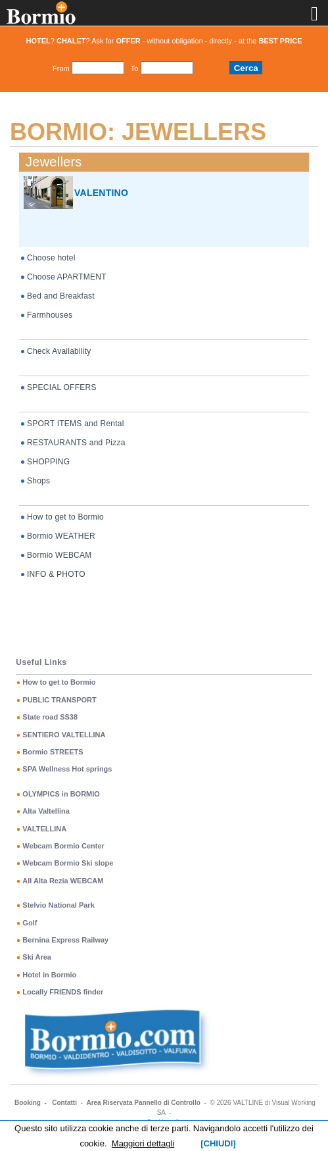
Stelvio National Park (58, 905)
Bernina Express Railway (65, 940)
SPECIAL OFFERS (62, 387)
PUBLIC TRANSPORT (59, 700)
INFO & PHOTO (56, 574)
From (61, 68)
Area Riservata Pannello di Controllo (143, 1102)
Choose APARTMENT (66, 277)
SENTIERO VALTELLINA (63, 735)
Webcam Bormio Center (63, 846)
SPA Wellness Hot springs (67, 769)
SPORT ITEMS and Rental (75, 423)
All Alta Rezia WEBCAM (62, 881)
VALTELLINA (44, 829)
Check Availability (59, 351)
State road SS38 (50, 717)
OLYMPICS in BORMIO (61, 794)
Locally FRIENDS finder (62, 992)
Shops (38, 480)
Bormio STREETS (52, 752)
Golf (29, 923)
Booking (27, 1102)
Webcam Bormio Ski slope (67, 863)
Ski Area (36, 957)
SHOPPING (48, 461)
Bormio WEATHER (61, 536)
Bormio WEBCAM (59, 555)
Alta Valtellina (46, 811)
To (135, 68)
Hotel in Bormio (49, 975)
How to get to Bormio (65, 517)
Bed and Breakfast (61, 296)
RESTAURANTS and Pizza (76, 442)
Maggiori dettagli (143, 1143)
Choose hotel (51, 257)
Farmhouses (49, 315)
